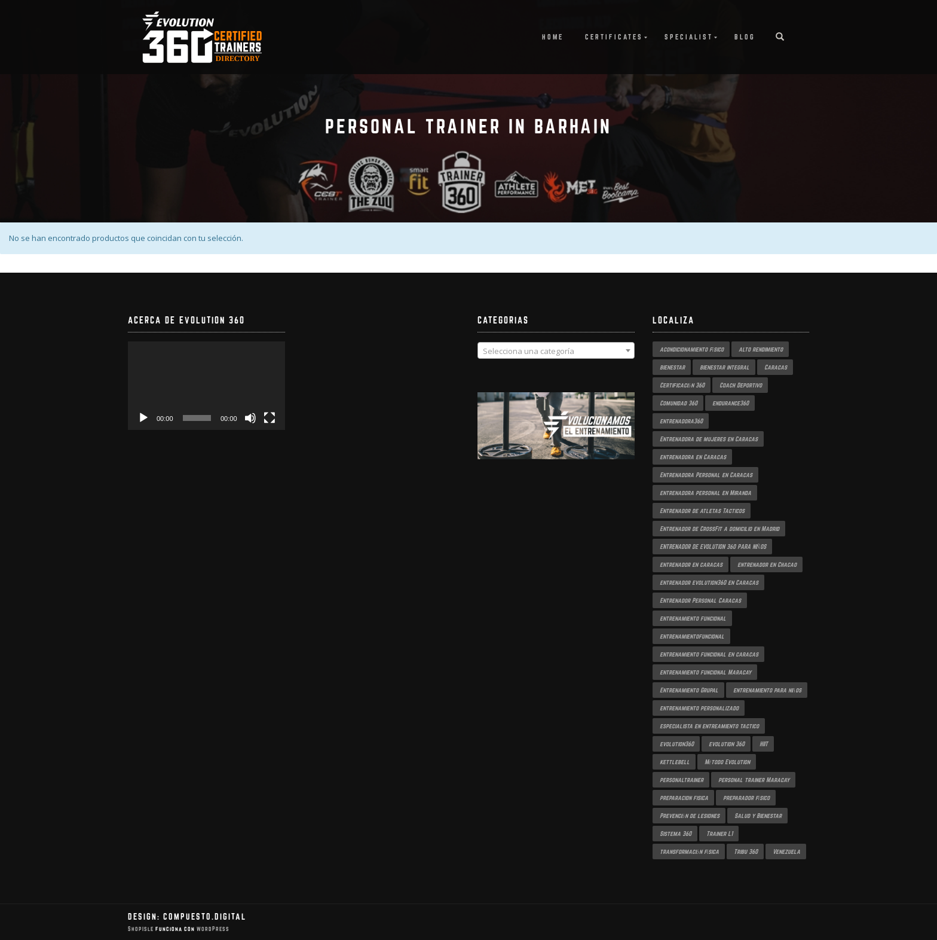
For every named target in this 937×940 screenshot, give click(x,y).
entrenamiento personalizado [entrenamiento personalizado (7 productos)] (699, 708)
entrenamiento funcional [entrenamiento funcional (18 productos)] (693, 618)
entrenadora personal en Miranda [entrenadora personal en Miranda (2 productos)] (705, 492)
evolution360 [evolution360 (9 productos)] (677, 743)
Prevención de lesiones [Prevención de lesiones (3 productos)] (689, 815)
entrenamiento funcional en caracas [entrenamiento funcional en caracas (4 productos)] (709, 654)
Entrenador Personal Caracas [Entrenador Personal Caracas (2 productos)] (700, 600)
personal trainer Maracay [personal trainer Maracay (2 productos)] (753, 779)
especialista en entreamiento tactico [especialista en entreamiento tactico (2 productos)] (709, 726)
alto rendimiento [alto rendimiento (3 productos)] (761, 349)
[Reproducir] (143, 418)
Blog (744, 37)
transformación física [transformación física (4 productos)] (689, 851)
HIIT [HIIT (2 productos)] (764, 743)
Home (553, 37)
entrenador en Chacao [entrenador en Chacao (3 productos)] (767, 564)
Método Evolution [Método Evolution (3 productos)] (727, 761)
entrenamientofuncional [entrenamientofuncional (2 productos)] (692, 636)
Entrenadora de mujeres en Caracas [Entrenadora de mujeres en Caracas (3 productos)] (709, 438)
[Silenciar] (250, 418)
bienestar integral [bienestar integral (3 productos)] (724, 367)
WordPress (212, 929)
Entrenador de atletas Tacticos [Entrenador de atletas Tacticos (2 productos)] (702, 510)
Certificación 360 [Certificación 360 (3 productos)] (682, 385)
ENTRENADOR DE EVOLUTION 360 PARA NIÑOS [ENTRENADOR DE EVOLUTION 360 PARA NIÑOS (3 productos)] (713, 546)
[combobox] (556, 350)
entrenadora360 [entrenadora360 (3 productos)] (681, 421)
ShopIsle (141, 929)
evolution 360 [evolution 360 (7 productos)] (727, 743)
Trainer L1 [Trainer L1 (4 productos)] (719, 833)
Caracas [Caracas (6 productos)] (775, 367)
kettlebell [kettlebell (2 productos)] (675, 761)
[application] (206, 385)
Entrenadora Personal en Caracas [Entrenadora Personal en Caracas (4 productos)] (706, 474)
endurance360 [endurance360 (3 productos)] (730, 403)
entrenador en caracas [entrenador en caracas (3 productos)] (691, 564)
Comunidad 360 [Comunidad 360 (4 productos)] (678, 403)
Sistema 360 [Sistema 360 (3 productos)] (675, 833)
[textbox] (556, 351)
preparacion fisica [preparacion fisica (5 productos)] (684, 797)
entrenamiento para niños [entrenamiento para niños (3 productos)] (767, 690)
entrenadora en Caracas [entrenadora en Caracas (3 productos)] (693, 456)
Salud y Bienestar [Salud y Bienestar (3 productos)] (758, 815)
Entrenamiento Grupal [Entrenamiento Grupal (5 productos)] (689, 690)
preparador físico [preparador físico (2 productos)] (746, 797)
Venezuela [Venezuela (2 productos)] (786, 851)
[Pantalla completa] (269, 418)
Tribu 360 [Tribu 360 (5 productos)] (746, 851)
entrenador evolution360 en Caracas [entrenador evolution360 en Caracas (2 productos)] (709, 582)
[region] (556, 438)
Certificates (614, 37)
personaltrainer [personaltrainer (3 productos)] (681, 779)
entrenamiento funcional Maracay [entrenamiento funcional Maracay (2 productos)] (705, 672)
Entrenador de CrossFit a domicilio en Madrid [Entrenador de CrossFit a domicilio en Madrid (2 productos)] (719, 528)
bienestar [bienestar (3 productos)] (672, 367)
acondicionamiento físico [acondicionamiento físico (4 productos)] (692, 349)
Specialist (689, 37)
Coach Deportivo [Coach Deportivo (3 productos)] (740, 385)
